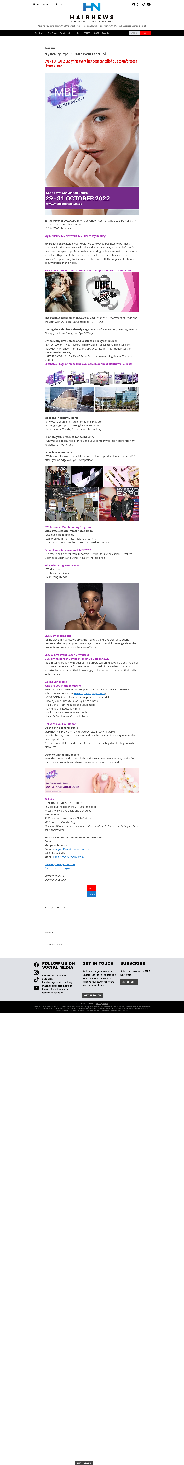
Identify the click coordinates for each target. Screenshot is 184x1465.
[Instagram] (139, 4)
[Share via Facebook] (46, 907)
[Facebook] (133, 4)
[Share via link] (64, 907)
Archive (59, 4)
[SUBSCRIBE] (129, 982)
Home (36, 4)
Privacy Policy (102, 1003)
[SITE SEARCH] (145, 33)
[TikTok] (144, 4)
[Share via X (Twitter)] (52, 907)
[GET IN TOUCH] (92, 995)
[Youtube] (149, 4)
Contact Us (47, 4)
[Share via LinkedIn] (58, 907)
